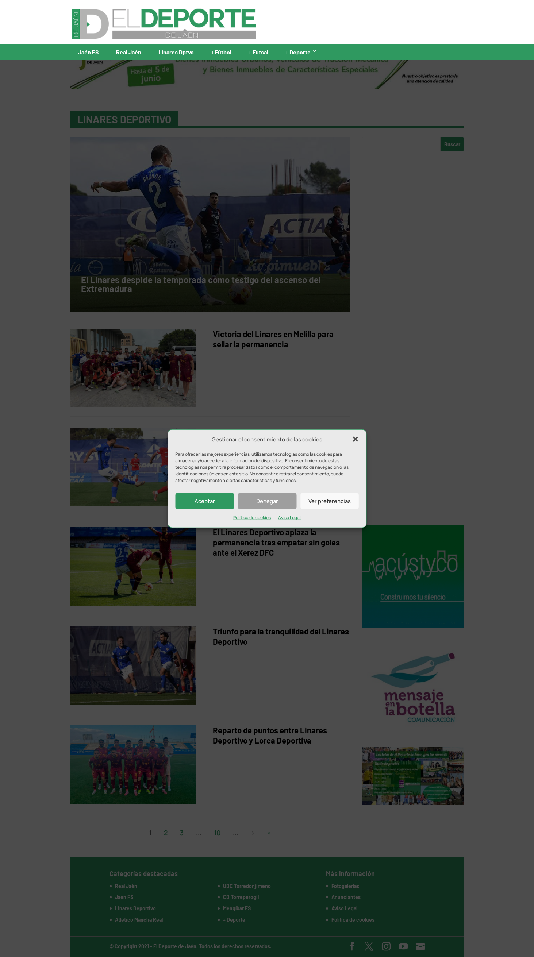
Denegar (267, 501)
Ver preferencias (329, 501)
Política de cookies (252, 517)
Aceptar (205, 501)
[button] (355, 439)
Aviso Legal (289, 517)
